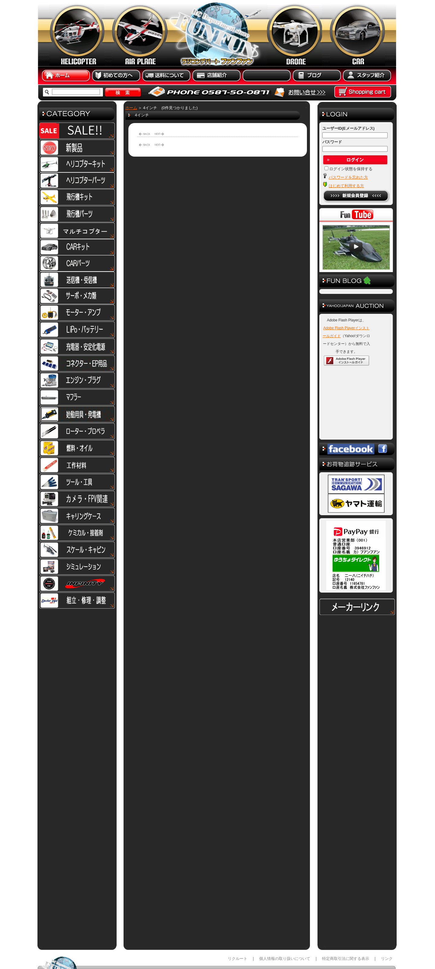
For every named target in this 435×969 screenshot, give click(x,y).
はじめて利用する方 (346, 186)
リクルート (237, 928)
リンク (387, 928)
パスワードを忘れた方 (348, 177)
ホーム (131, 108)
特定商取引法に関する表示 (345, 928)
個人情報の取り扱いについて (284, 928)
